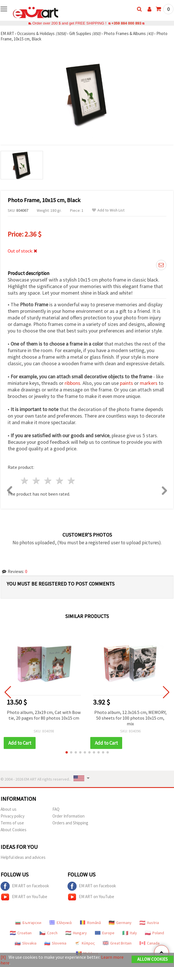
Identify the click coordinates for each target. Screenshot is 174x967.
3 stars (48, 480)
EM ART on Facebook (25, 886)
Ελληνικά (60, 922)
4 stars (59, 480)
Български (28, 922)
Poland (154, 932)
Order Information (68, 816)
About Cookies (13, 829)
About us (9, 809)
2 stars (36, 480)
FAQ (56, 809)
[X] (3, 957)
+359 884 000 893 (126, 23)
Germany (120, 922)
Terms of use (12, 823)
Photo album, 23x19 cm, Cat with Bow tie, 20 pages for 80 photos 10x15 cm (44, 715)
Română (90, 922)
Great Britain (117, 943)
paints (126, 383)
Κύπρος (84, 943)
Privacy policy (12, 816)
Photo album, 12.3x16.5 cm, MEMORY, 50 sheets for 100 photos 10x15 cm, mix (130, 717)
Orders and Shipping (70, 823)
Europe (104, 933)
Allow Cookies (152, 959)
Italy (129, 932)
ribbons (72, 383)
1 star (25, 480)
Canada (149, 943)
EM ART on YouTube (24, 897)
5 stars (71, 480)
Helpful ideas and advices (23, 857)
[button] (66, 752)
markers (148, 383)
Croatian (21, 932)
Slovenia (55, 943)
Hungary (76, 932)
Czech (49, 932)
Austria (149, 922)
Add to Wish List (108, 210)
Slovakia (25, 943)
